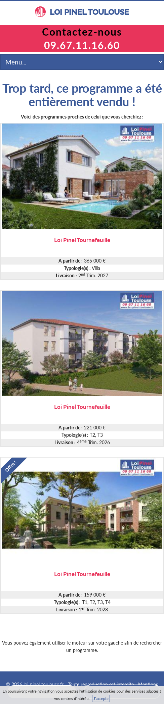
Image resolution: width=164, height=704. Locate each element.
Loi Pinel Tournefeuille (82, 239)
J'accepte (101, 698)
